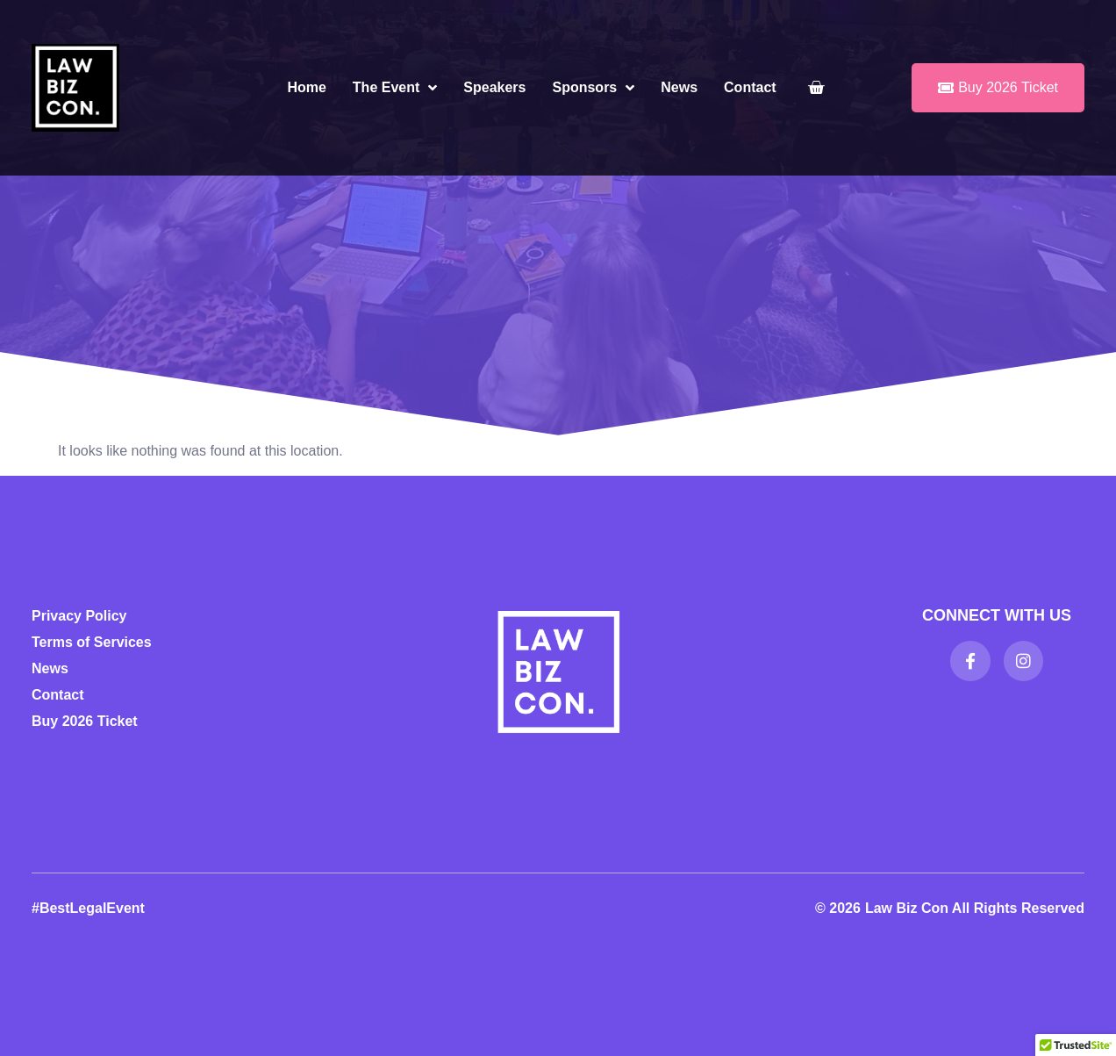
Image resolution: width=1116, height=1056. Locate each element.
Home (306, 87)
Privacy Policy (79, 615)
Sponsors (593, 88)
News (679, 87)
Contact (750, 87)
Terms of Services (92, 642)
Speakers (494, 87)
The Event (395, 88)
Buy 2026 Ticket (85, 721)
